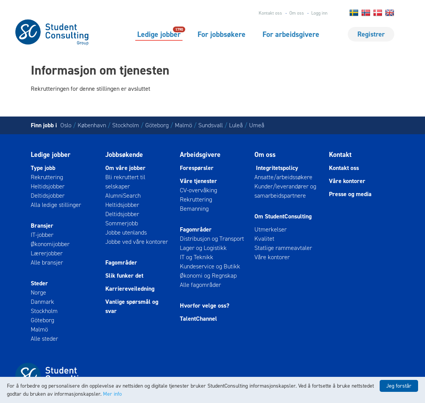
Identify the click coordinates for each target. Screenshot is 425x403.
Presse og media (350, 194)
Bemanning (194, 209)
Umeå (256, 125)
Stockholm (125, 125)
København (92, 125)
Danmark (42, 302)
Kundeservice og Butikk (210, 266)
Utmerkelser (270, 229)
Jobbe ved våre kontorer (136, 242)
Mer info (112, 394)
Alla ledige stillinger (56, 205)
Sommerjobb (121, 223)
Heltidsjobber (48, 186)
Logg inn (319, 13)
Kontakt (340, 154)
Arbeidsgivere (200, 154)
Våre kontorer (272, 257)
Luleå (236, 125)
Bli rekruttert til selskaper (125, 181)
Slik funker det (124, 275)
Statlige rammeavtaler (283, 248)
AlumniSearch (123, 196)
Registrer (371, 34)
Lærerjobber (47, 253)
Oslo (65, 125)
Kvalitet (264, 239)
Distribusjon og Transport (212, 239)
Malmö (183, 125)
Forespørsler (197, 168)
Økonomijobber (50, 244)
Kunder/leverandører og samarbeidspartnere (285, 191)
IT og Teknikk (196, 257)
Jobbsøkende (124, 154)
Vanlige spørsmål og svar (131, 306)
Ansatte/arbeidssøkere (283, 177)
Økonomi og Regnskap (208, 275)
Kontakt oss (270, 13)
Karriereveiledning (129, 289)
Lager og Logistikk (203, 248)
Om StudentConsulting (283, 216)
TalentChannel (198, 319)
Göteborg (157, 125)
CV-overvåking (198, 190)
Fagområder (121, 262)
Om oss (296, 13)
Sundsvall (210, 125)
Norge (38, 292)
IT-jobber (42, 235)
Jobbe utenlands (126, 232)
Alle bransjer (47, 262)
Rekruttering (47, 177)
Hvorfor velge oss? (204, 305)
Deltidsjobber (48, 196)
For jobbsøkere (222, 34)
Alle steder (44, 339)
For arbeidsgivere (290, 34)
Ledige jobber (159, 33)
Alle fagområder (200, 285)
